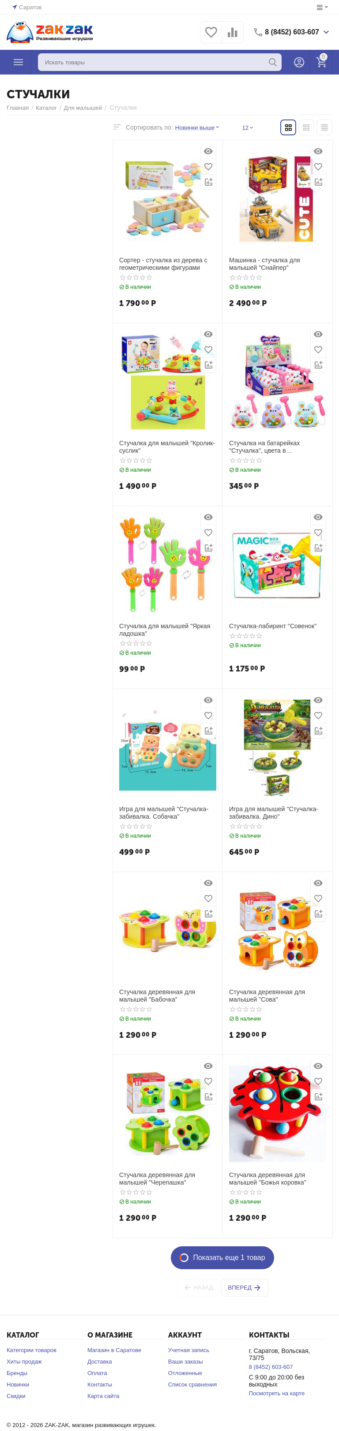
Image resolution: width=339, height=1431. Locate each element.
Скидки (16, 1396)
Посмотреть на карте (277, 1393)
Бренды (17, 1373)
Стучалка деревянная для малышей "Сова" (266, 995)
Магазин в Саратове (114, 1350)
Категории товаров (31, 1350)
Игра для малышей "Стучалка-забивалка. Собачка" (163, 812)
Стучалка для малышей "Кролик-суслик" (166, 447)
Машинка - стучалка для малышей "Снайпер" (264, 264)
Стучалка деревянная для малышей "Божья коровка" (267, 1178)
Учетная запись (189, 1350)
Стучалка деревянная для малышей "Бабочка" (156, 995)
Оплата (97, 1373)
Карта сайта (103, 1396)
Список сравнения (192, 1384)
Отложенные (185, 1373)
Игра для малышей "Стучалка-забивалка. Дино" (273, 812)
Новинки (18, 1384)
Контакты (99, 1384)
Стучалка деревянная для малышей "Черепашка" (156, 1178)
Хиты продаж (24, 1361)
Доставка (99, 1361)
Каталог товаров (18, 62)
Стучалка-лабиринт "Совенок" (272, 626)
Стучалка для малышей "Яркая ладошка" (164, 629)
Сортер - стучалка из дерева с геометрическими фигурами (162, 264)
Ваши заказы (185, 1361)
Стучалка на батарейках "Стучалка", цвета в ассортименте (264, 447)
